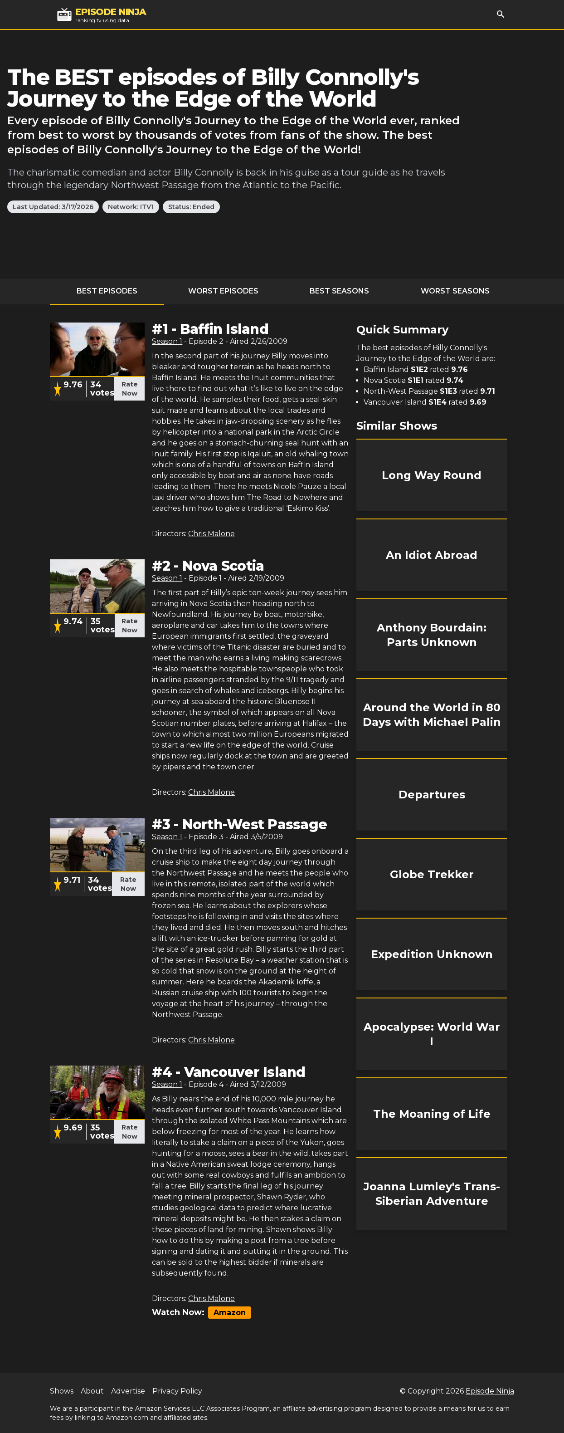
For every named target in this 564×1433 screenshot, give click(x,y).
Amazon (230, 1312)
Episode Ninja (490, 1391)
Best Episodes (107, 291)
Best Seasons (339, 291)
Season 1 (167, 341)
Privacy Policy (177, 1391)
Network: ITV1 (131, 207)
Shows (61, 1391)
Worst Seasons (455, 291)
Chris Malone (211, 533)
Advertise (128, 1391)
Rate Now (130, 388)
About (92, 1391)
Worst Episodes (223, 291)
